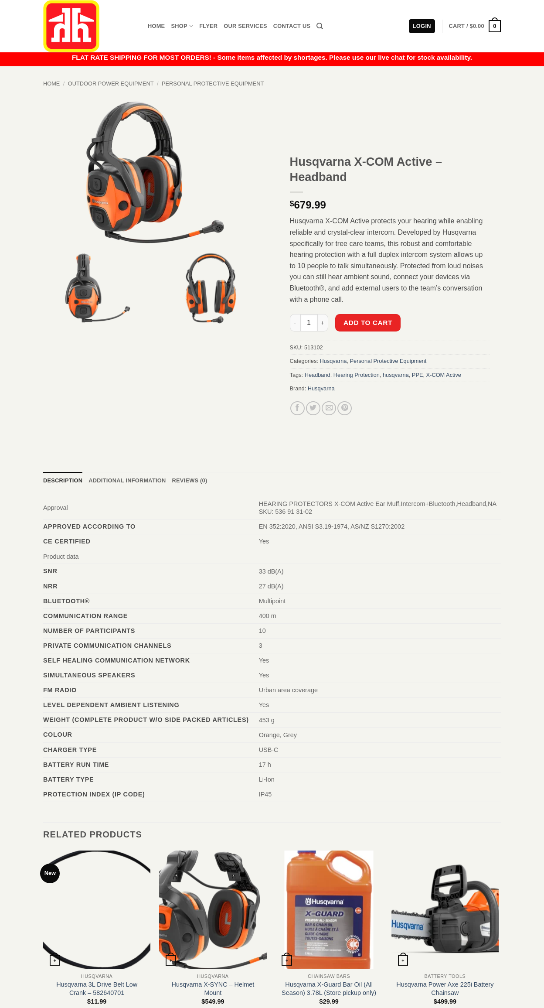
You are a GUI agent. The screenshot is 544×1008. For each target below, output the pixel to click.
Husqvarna (333, 361)
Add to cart (367, 322)
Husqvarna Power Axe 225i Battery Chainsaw (444, 988)
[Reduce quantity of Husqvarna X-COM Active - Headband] (295, 322)
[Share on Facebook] (297, 408)
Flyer (208, 26)
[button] (475, 26)
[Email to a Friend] (329, 408)
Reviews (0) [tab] (189, 480)
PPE (417, 375)
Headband (317, 375)
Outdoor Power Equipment (111, 83)
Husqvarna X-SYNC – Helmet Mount (213, 988)
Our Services (245, 26)
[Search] (319, 26)
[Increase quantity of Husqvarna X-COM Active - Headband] (323, 322)
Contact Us (292, 26)
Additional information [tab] (127, 480)
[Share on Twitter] (313, 408)
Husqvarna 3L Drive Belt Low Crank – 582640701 (96, 988)
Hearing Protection (356, 375)
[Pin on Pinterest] (344, 408)
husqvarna (396, 375)
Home (156, 26)
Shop (182, 26)
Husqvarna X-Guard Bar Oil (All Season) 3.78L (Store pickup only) (329, 988)
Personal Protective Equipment (213, 83)
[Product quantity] (309, 322)
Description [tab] (62, 480)
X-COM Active (443, 375)
